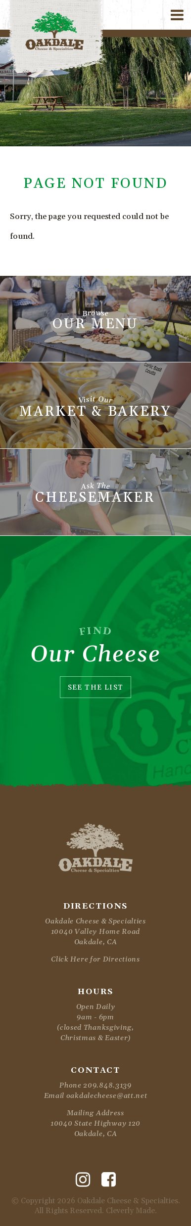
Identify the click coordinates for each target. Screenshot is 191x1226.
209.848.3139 (107, 1085)
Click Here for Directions (95, 959)
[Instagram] (83, 1180)
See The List (96, 687)
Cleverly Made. (131, 1211)
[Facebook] (108, 1180)
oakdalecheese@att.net (106, 1096)
